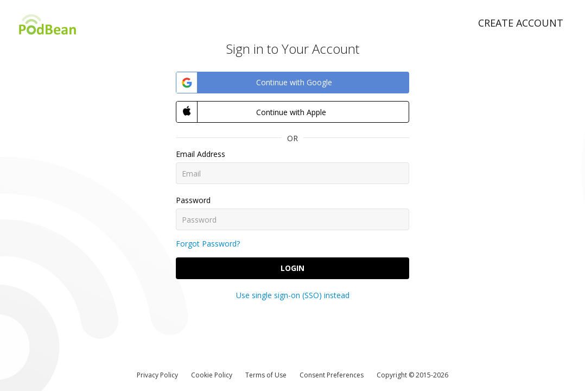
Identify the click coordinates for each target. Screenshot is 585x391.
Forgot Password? (208, 243)
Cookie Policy (211, 375)
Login (292, 268)
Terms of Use (266, 375)
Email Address (200, 154)
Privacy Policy (157, 375)
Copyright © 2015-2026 (412, 375)
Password (193, 200)
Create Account (520, 22)
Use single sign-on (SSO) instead (292, 295)
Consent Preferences (332, 375)
